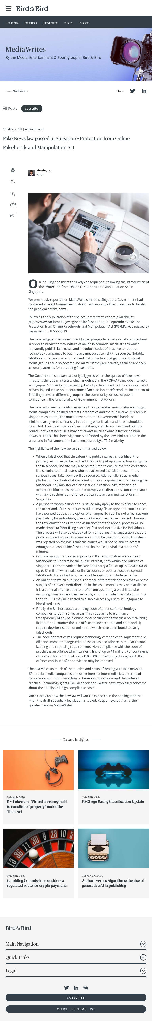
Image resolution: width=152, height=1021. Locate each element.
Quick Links (18, 957)
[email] (12, 171)
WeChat (85, 987)
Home (9, 91)
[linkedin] (12, 194)
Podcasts (83, 22)
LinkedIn (144, 91)
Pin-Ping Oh (44, 170)
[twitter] (12, 182)
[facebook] (12, 205)
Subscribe (31, 108)
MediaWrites (78, 299)
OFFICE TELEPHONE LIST (76, 1009)
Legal (11, 970)
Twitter (132, 91)
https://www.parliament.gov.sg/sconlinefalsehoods (66, 322)
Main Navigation (22, 944)
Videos (68, 22)
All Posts (10, 108)
